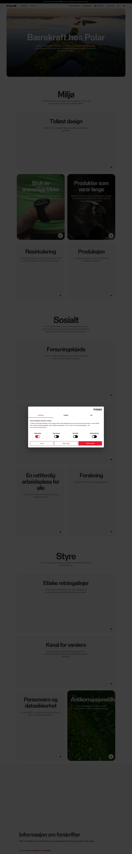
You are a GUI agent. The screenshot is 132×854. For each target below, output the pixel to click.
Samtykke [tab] (41, 415)
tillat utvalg (66, 443)
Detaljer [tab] (66, 415)
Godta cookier (90, 443)
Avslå (41, 443)
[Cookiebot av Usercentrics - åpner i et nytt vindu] (94, 409)
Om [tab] (91, 415)
